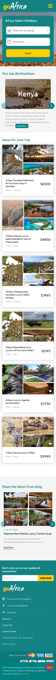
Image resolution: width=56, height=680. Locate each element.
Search (28, 53)
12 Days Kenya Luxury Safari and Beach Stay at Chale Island (18, 238)
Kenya (28, 93)
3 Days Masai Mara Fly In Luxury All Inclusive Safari (20, 349)
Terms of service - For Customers (17, 637)
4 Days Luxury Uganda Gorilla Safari (17, 401)
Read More (9, 547)
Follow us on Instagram (16, 598)
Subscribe (46, 578)
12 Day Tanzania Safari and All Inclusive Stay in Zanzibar (19, 183)
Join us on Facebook (15, 605)
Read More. (22, 126)
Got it (49, 667)
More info (24, 673)
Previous (4, 106)
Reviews (9, 612)
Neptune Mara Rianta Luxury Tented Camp (28, 533)
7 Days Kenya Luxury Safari (20, 452)
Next (52, 106)
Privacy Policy (9, 644)
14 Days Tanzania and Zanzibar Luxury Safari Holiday (18, 294)
